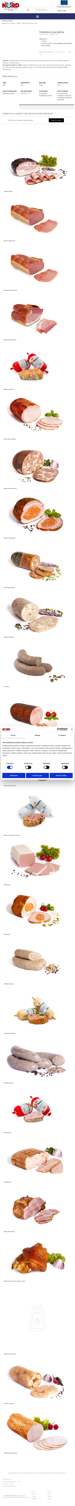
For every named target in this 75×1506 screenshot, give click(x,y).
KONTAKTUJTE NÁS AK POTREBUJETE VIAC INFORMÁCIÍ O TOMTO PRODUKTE (36, 1473)
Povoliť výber (37, 775)
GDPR (49, 1496)
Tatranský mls (7, 1182)
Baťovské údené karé (9, 241)
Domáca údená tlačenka (10, 488)
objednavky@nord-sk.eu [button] (9, 1486)
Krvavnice (6, 686)
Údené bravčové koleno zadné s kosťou (14, 1281)
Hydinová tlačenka (9, 637)
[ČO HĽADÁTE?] (44, 10)
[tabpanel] (65, 11)
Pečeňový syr (7, 885)
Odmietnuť (14, 775)
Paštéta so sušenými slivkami (12, 835)
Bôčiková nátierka (9, 389)
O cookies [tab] (62, 735)
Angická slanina (8, 191)
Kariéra (50, 1498)
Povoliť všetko (61, 775)
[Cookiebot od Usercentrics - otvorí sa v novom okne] (58, 729)
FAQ (49, 1494)
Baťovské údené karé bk (10, 290)
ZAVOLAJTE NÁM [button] (60, 52)
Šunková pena (7, 1132)
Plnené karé (7, 934)
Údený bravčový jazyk (10, 1354)
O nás (33, 1492)
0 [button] (58, 11)
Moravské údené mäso (10, 785)
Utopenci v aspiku (9, 1403)
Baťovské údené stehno (10, 340)
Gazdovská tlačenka (9, 587)
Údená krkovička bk (9, 1231)
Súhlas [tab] (13, 735)
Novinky (34, 1494)
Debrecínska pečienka (10, 439)
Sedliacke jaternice (9, 984)
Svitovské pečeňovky (9, 1033)
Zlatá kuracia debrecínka (10, 1453)
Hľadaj (31, 10)
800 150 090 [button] (62, 11)
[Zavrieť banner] (72, 729)
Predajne (34, 1498)
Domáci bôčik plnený (9, 538)
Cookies (34, 1496)
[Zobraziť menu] (37, 16)
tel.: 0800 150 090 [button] (8, 1483)
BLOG (49, 1492)
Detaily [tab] (37, 735)
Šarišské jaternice (8, 1083)
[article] (37, 168)
